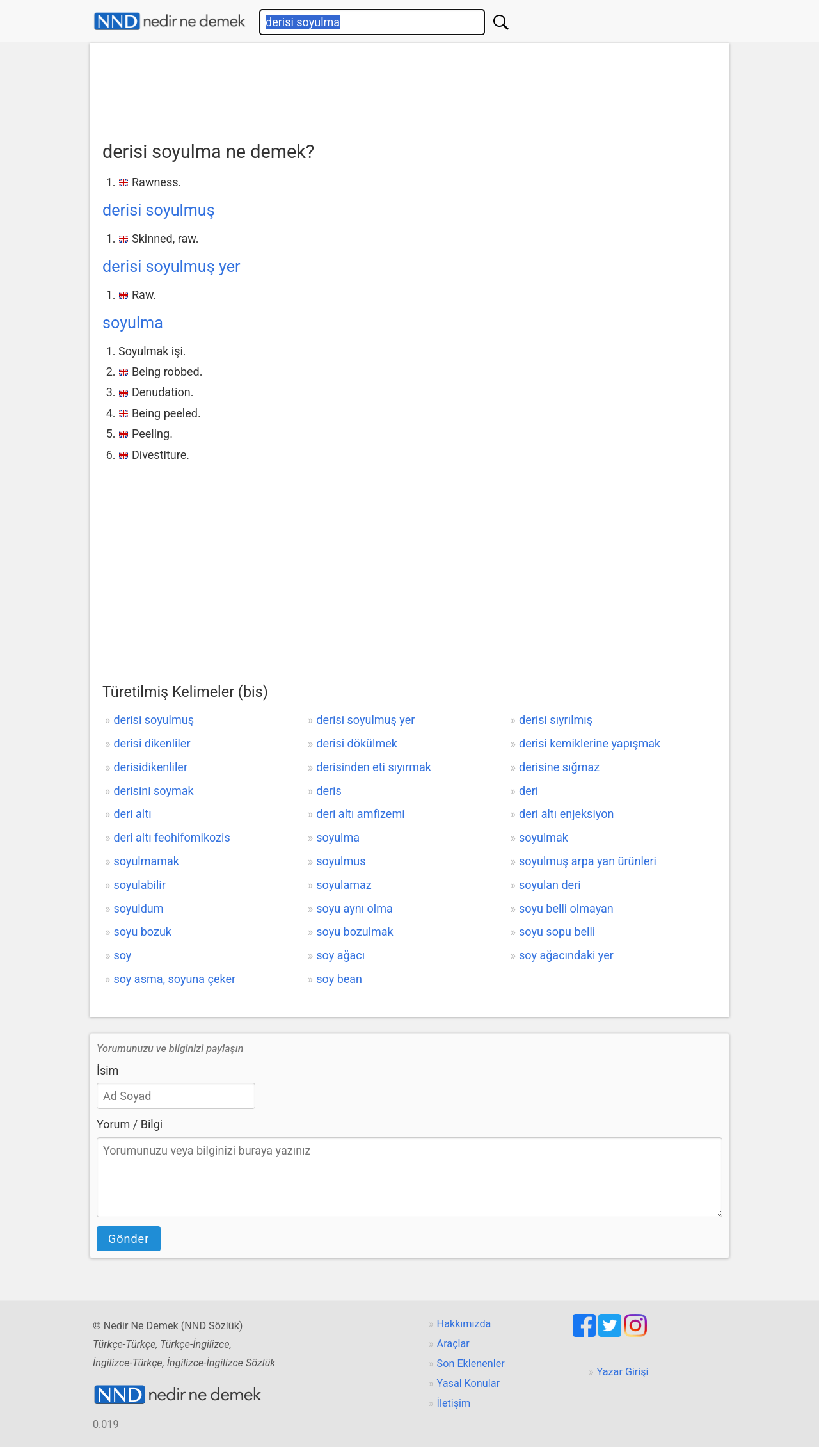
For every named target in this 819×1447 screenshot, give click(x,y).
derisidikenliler (150, 767)
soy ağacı (340, 955)
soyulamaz (344, 884)
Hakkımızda (464, 1324)
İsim (107, 1070)
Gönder (128, 1238)
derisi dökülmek (356, 743)
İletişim (454, 1403)
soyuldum (138, 908)
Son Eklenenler (471, 1363)
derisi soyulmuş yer (171, 266)
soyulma (132, 323)
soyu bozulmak (355, 931)
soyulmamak (146, 861)
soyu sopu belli (557, 931)
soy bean (339, 979)
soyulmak (543, 837)
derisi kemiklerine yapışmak (589, 743)
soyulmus (340, 861)
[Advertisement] (409, 88)
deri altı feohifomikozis (171, 837)
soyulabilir (139, 884)
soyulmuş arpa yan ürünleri (587, 861)
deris (328, 790)
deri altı (132, 813)
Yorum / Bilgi (130, 1124)
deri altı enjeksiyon (566, 813)
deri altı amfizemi (360, 813)
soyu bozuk (142, 931)
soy (122, 955)
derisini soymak (153, 790)
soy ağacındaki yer (566, 955)
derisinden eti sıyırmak (373, 767)
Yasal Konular (468, 1383)
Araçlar (453, 1344)
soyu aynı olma (354, 908)
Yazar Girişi (623, 1372)
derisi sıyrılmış (555, 719)
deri (528, 790)
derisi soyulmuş (158, 210)
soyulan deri (550, 884)
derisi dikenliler (151, 743)
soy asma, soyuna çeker (174, 979)
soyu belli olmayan (566, 908)
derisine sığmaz (559, 767)
